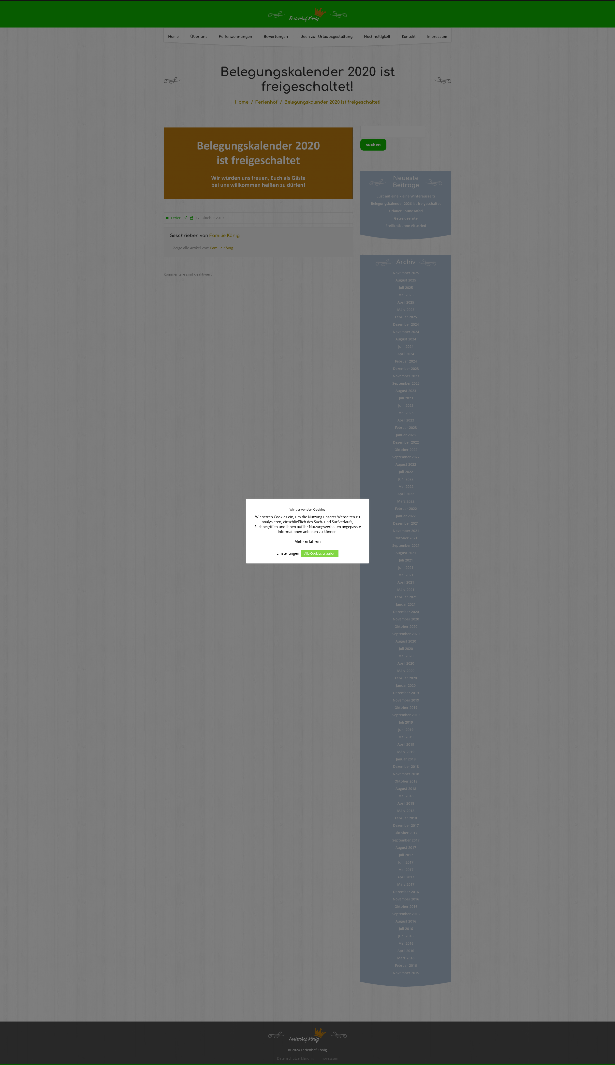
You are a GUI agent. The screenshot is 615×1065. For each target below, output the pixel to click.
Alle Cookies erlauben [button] (320, 553)
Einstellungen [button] (288, 553)
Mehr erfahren (307, 541)
